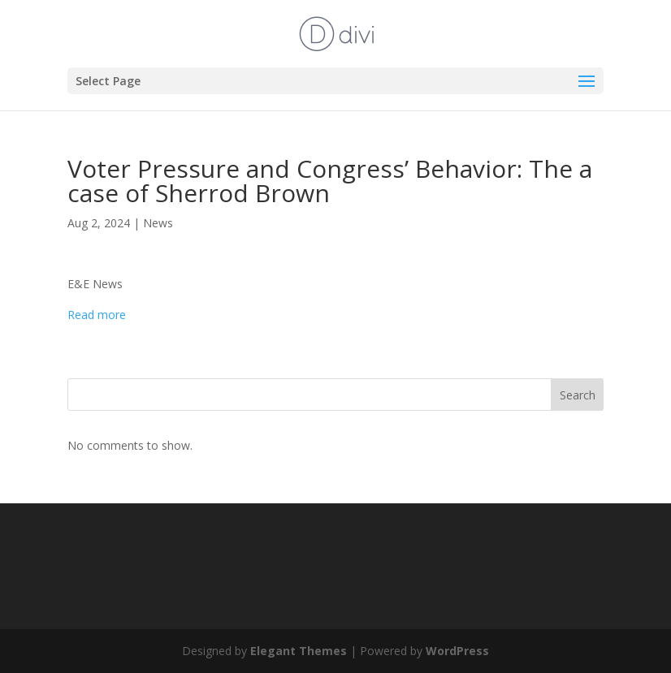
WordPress (457, 650)
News (158, 223)
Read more (96, 314)
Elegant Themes (298, 650)
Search (577, 395)
